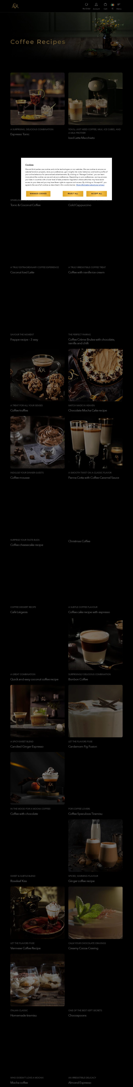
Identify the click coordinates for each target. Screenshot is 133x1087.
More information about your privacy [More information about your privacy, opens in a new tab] (90, 185)
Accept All (96, 194)
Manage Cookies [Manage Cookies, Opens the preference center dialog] (38, 194)
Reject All (73, 194)
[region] (66, 178)
